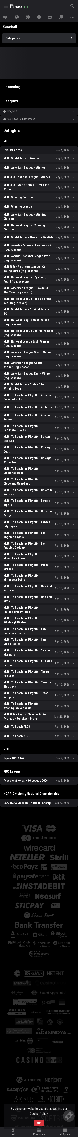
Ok (39, 1123)
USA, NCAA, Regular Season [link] (21, 119)
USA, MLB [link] (12, 111)
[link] (19, 6)
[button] (39, 111)
